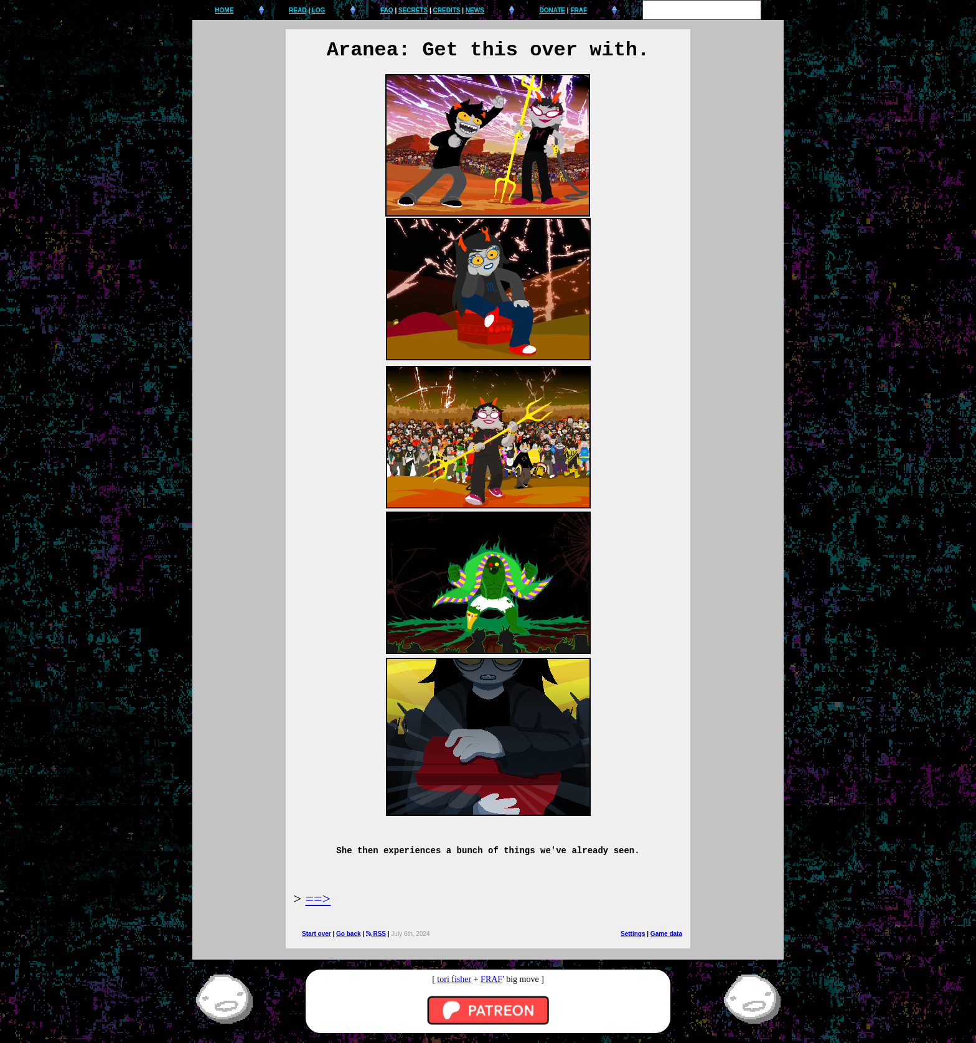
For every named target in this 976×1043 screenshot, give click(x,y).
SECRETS (413, 10)
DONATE (552, 10)
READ (297, 10)
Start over (316, 933)
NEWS (475, 10)
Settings (633, 933)
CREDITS (447, 10)
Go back (348, 933)
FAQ (386, 10)
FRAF (578, 10)
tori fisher (454, 979)
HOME (224, 10)
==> (318, 899)
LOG (319, 10)
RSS (376, 933)
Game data (666, 933)
